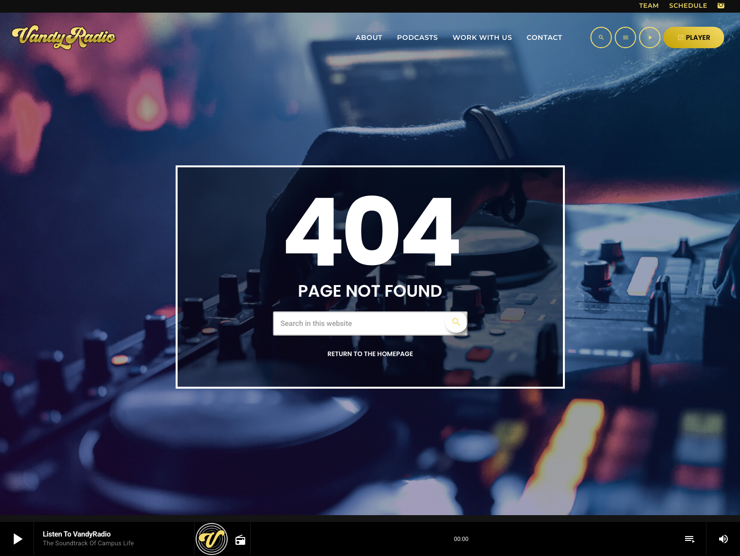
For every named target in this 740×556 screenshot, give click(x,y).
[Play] (650, 37)
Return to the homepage (370, 354)
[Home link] (63, 37)
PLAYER (693, 37)
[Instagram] (721, 6)
